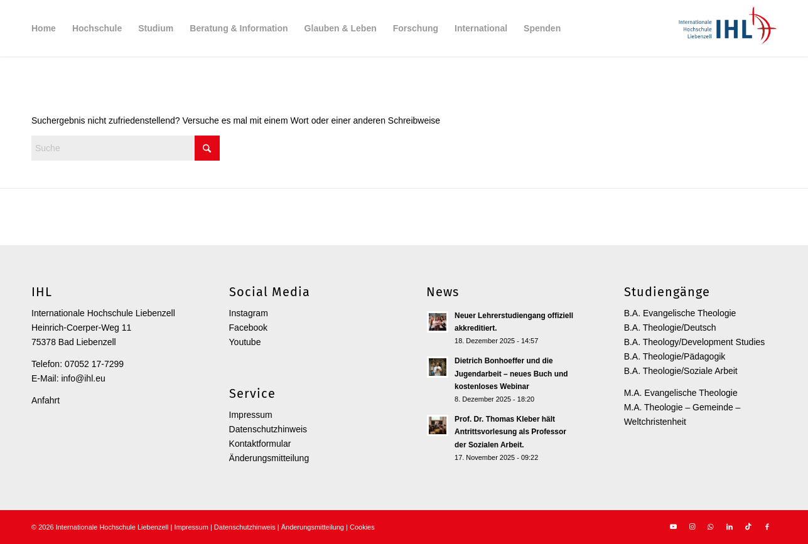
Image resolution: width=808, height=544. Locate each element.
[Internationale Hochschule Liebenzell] (726, 28)
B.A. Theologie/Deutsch (670, 328)
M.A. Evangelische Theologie (681, 393)
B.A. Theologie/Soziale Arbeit (681, 371)
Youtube (245, 342)
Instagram (248, 313)
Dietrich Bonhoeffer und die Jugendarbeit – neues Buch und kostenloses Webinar (511, 373)
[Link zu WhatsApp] (710, 526)
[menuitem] (43, 28)
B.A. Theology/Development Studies (694, 342)
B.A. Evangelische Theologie (680, 313)
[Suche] (125, 148)
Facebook (248, 328)
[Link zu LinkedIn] (729, 526)
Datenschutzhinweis (268, 429)
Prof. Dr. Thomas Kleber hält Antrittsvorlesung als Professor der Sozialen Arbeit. (510, 432)
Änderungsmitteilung (269, 458)
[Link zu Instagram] (691, 526)
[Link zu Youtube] (673, 526)
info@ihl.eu (83, 378)
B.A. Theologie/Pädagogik (675, 356)
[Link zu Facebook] (767, 526)
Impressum (250, 415)
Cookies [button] (362, 527)
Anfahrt (45, 400)
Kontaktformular (260, 444)
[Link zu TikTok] (748, 526)
